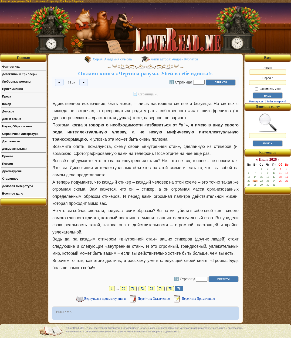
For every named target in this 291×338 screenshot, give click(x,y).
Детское (8, 111)
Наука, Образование (17, 126)
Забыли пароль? (276, 101)
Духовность (11, 141)
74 (160, 288)
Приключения (12, 89)
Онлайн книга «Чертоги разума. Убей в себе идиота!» (145, 73)
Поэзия (7, 163)
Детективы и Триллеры (19, 74)
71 (133, 288)
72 (142, 288)
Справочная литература (20, 134)
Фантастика (11, 66)
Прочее (7, 156)
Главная (23, 57)
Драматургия (12, 171)
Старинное (10, 178)
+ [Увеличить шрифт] (84, 82)
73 (151, 288)
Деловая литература (17, 186)
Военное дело (12, 193)
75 (170, 288)
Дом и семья (11, 119)
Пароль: (267, 81)
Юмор (6, 104)
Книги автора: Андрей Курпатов (174, 59)
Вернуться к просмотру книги (105, 298)
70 (123, 288)
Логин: (267, 70)
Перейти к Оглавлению (154, 298)
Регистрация (256, 101)
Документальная (14, 148)
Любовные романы (16, 81)
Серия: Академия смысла (112, 59)
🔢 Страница (180, 81)
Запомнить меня (268, 89)
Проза (6, 96)
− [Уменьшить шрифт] (59, 82)
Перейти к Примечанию (198, 298)
